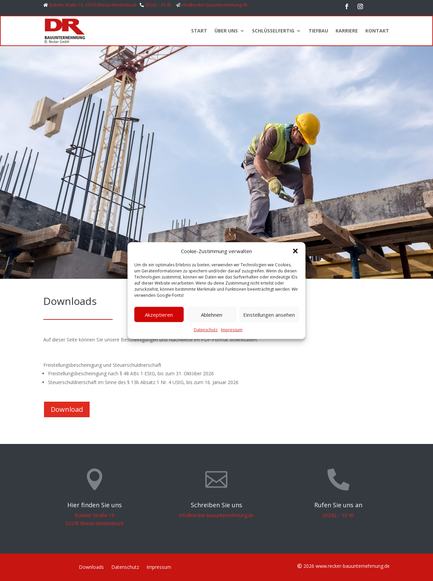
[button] (295, 251)
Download (67, 409)
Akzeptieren (159, 314)
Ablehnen (211, 314)
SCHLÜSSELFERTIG (273, 30)
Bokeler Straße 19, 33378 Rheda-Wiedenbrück (93, 5)
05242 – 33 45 (158, 5)
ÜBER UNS (226, 30)
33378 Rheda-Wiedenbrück (94, 523)
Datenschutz (206, 330)
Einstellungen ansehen (269, 314)
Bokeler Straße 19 (94, 515)
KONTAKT (377, 30)
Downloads (91, 567)
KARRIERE (347, 30)
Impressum (232, 330)
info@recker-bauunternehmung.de (214, 5)
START (199, 30)
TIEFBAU (318, 30)
